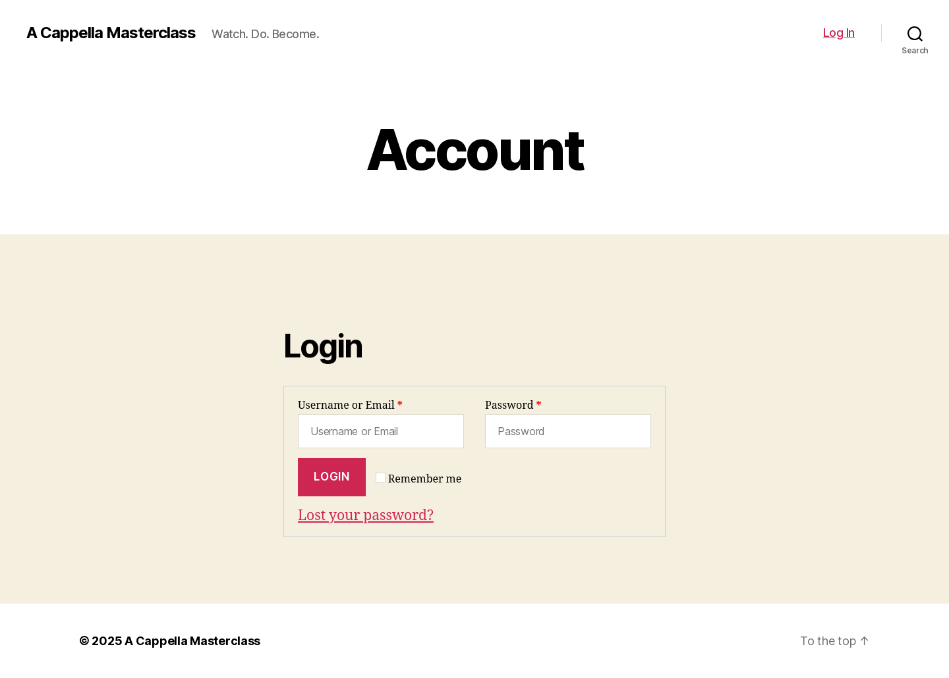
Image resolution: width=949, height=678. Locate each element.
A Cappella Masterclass (111, 33)
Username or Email (350, 405)
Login (331, 476)
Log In (839, 32)
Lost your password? (366, 516)
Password (513, 405)
